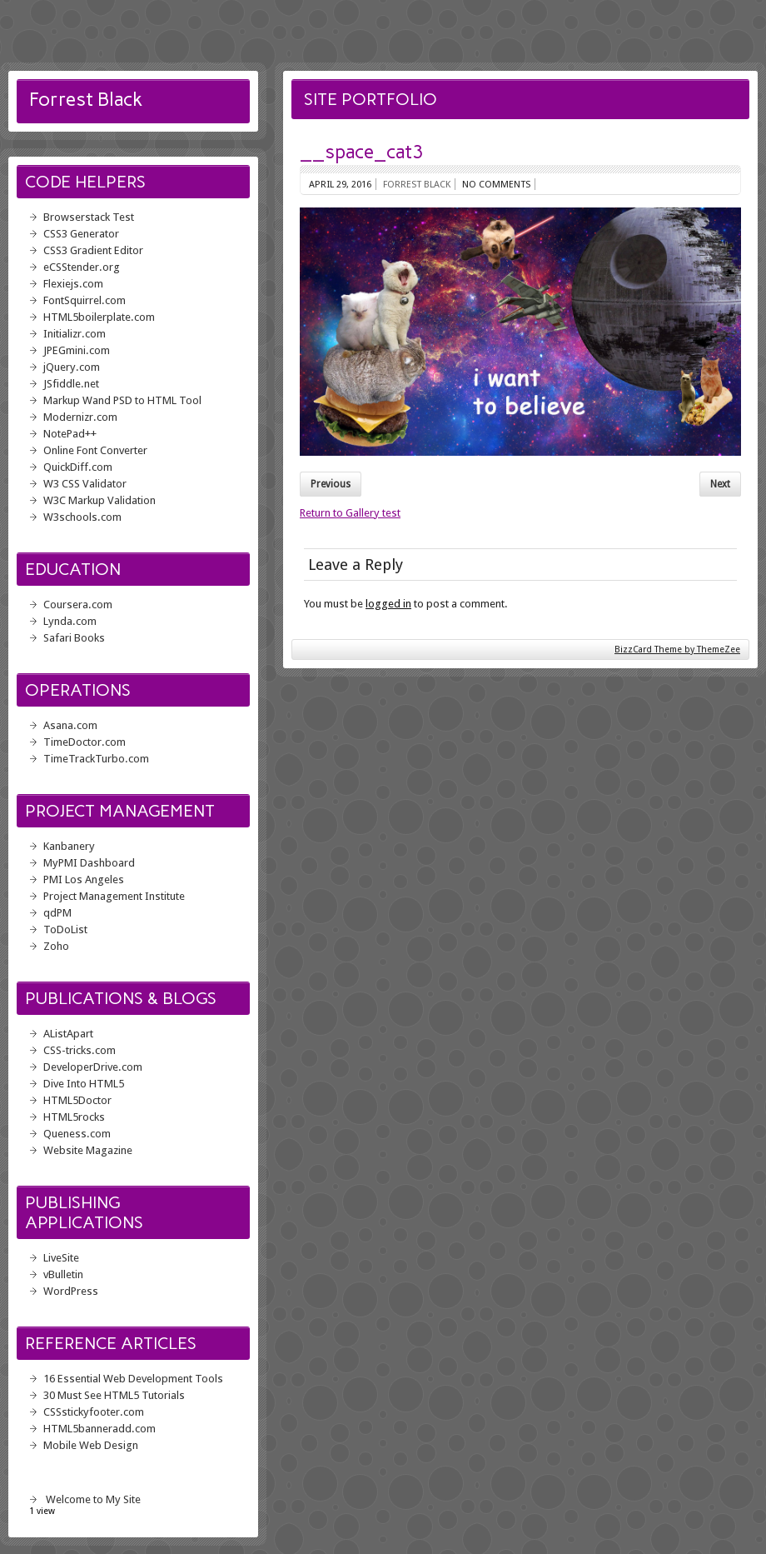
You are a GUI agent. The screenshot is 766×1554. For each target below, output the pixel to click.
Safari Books (74, 638)
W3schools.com (82, 517)
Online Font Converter (95, 450)
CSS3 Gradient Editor (93, 250)
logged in (388, 603)
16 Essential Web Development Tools (133, 1378)
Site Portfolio (370, 99)
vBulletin (63, 1274)
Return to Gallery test (350, 513)
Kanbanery (69, 846)
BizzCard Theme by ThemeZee (677, 649)
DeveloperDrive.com (92, 1067)
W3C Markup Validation (99, 500)
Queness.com (77, 1133)
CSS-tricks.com (79, 1050)
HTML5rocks (74, 1117)
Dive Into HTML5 (83, 1083)
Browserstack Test (88, 217)
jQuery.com (71, 367)
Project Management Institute (114, 896)
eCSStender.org (81, 267)
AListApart (68, 1033)
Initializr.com (74, 333)
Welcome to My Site (93, 1499)
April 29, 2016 (340, 184)
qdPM (57, 913)
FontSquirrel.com (84, 300)
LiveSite (61, 1258)
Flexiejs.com (73, 283)
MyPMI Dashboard (89, 863)
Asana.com (70, 725)
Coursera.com (77, 604)
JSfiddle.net (71, 383)
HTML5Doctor (77, 1100)
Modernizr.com (80, 417)
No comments (496, 184)
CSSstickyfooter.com (93, 1412)
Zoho (56, 946)
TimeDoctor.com (84, 742)
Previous (331, 484)
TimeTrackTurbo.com (96, 758)
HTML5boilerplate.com (99, 317)
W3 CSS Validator (85, 483)
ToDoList (65, 929)
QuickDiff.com (77, 467)
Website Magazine (87, 1150)
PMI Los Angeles (83, 879)
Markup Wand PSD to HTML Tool (122, 400)
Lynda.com (70, 621)
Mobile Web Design (90, 1445)
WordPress (70, 1291)
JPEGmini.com (76, 350)
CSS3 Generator (81, 233)
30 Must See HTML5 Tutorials (114, 1395)
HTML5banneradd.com (99, 1428)
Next (720, 484)
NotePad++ (70, 433)
